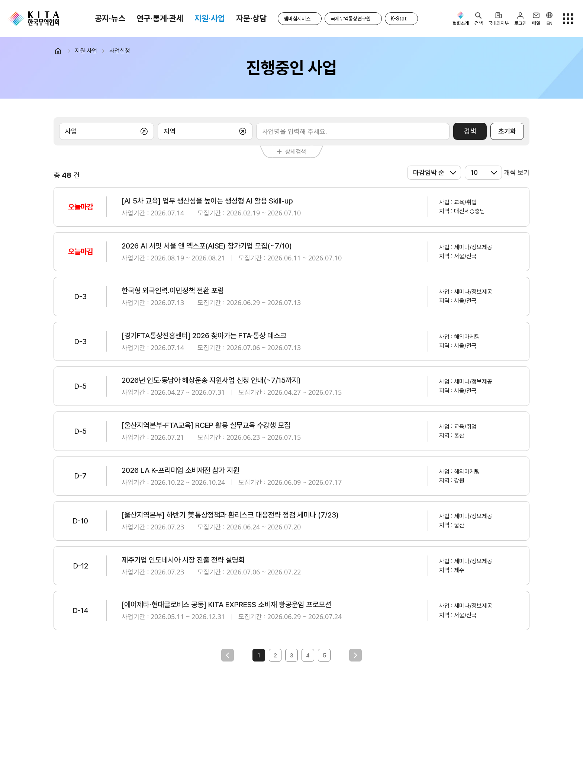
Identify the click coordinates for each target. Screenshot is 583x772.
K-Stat (399, 19)
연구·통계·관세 (159, 18)
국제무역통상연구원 (351, 19)
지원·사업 (209, 18)
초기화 (507, 131)
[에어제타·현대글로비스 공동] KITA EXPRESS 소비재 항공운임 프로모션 (226, 604)
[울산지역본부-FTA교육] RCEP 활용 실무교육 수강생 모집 (206, 425)
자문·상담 (251, 18)
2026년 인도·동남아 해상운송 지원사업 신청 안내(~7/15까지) (211, 380)
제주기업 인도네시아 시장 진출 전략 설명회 (183, 559)
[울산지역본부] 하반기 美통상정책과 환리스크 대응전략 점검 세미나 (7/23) (230, 514)
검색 (470, 131)
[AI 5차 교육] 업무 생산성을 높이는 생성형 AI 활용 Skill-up (207, 200)
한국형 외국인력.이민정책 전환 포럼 (173, 290)
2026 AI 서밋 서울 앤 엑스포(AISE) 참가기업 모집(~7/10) (207, 245)
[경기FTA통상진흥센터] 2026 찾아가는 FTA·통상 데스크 (204, 335)
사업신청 (119, 50)
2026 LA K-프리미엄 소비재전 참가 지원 (180, 470)
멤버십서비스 (297, 19)
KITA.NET (33, 18)
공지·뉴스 (110, 18)
